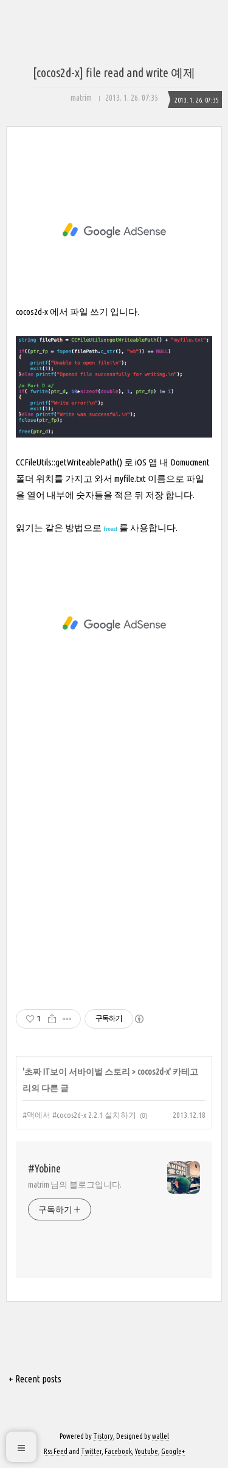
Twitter (91, 1451)
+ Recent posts (35, 1378)
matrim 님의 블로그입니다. (75, 1184)
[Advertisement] (114, 230)
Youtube (146, 1451)
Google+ (173, 1451)
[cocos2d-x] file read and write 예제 (114, 72)
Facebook (118, 1451)
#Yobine (44, 1168)
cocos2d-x (153, 1072)
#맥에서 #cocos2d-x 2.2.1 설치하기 (79, 1115)
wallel (160, 1436)
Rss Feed (55, 1451)
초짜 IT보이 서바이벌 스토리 (77, 1072)
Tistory (103, 1436)
